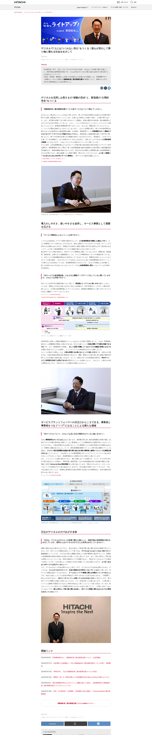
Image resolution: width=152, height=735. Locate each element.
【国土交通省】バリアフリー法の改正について (53, 158)
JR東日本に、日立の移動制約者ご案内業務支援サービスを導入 (75, 671)
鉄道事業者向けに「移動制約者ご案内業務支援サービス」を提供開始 (76, 657)
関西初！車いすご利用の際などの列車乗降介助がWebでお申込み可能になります (81, 677)
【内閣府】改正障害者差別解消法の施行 (52, 161)
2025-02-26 (44, 56)
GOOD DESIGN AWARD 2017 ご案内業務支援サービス (55, 297)
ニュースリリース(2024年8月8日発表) (51, 294)
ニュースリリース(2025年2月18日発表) (51, 475)
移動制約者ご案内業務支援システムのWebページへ (75, 703)
